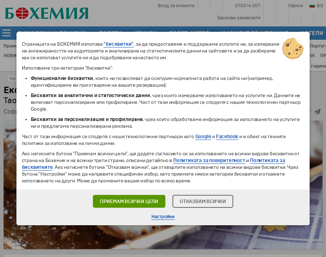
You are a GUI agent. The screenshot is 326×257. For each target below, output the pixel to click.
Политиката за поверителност (209, 160)
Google (203, 136)
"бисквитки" (119, 44)
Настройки (163, 217)
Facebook (227, 136)
